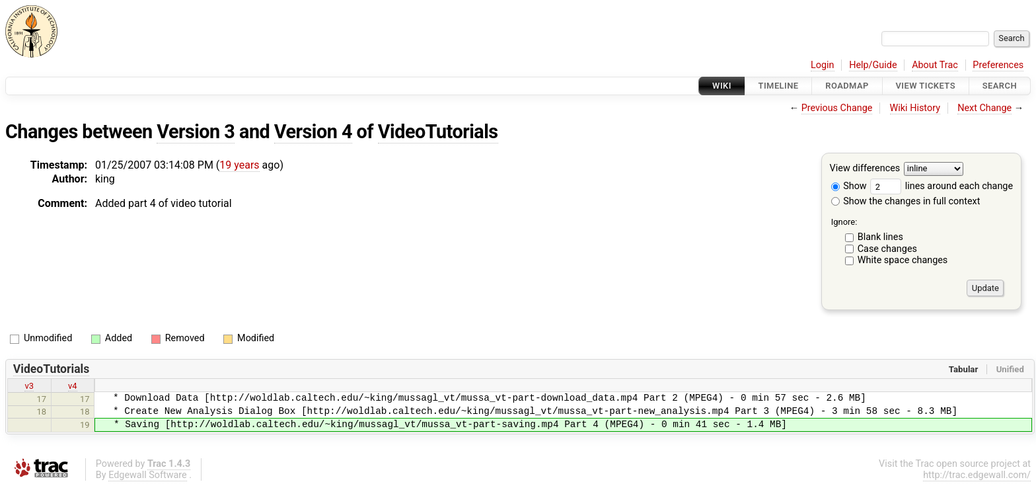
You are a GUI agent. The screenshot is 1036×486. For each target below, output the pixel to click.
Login (822, 65)
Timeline (778, 86)
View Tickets (925, 86)
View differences (865, 169)
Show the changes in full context (905, 201)
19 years (239, 165)
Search (999, 86)
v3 (29, 386)
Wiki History (915, 108)
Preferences (998, 65)
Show (849, 186)
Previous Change (837, 108)
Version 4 (313, 131)
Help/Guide (873, 65)
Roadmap (847, 86)
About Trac (935, 65)
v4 (72, 386)
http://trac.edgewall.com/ (977, 475)
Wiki (721, 86)
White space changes (903, 260)
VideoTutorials (438, 131)
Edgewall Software (147, 475)
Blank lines (880, 237)
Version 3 (196, 131)
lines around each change (941, 186)
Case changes (887, 249)
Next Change (984, 108)
